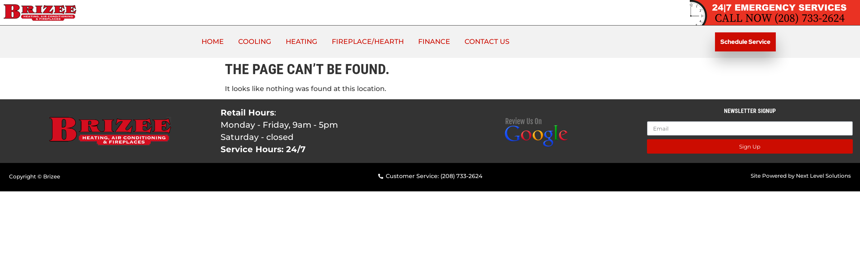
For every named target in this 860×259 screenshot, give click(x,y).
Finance (434, 41)
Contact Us (487, 41)
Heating (301, 41)
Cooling (254, 41)
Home (213, 41)
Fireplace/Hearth (368, 41)
